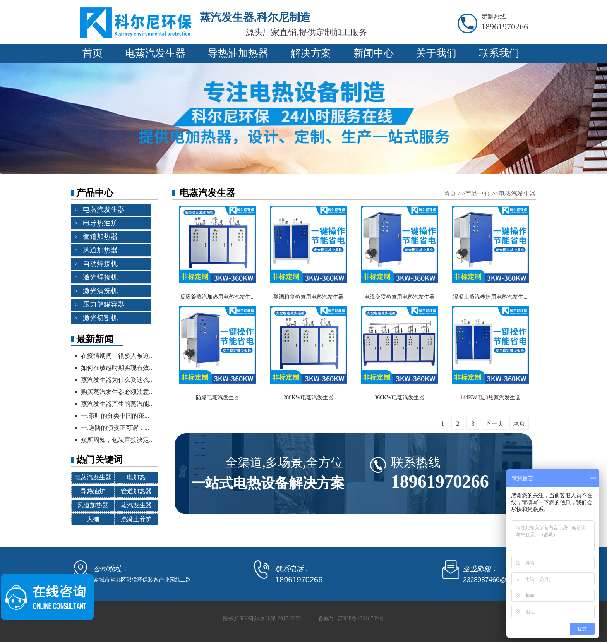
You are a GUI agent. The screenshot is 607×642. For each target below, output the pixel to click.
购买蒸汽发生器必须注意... (117, 391)
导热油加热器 (238, 53)
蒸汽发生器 (136, 505)
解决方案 (311, 53)
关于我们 (436, 53)
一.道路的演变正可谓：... (115, 427)
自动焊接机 (100, 264)
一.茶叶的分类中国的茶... (115, 415)
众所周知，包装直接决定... (117, 439)
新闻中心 (373, 53)
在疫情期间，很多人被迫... (117, 355)
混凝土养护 (136, 519)
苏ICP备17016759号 (361, 618)
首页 (92, 53)
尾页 (519, 423)
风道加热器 (100, 250)
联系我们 (499, 53)
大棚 (93, 519)
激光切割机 (100, 318)
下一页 (494, 423)
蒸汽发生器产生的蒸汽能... (117, 403)
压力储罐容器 (104, 304)
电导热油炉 (100, 223)
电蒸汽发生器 (155, 53)
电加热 (136, 477)
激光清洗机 (100, 291)
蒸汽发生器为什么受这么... (117, 379)
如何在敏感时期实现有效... (117, 367)
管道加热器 (100, 236)
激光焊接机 (100, 277)
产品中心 (478, 193)
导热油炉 (93, 491)
